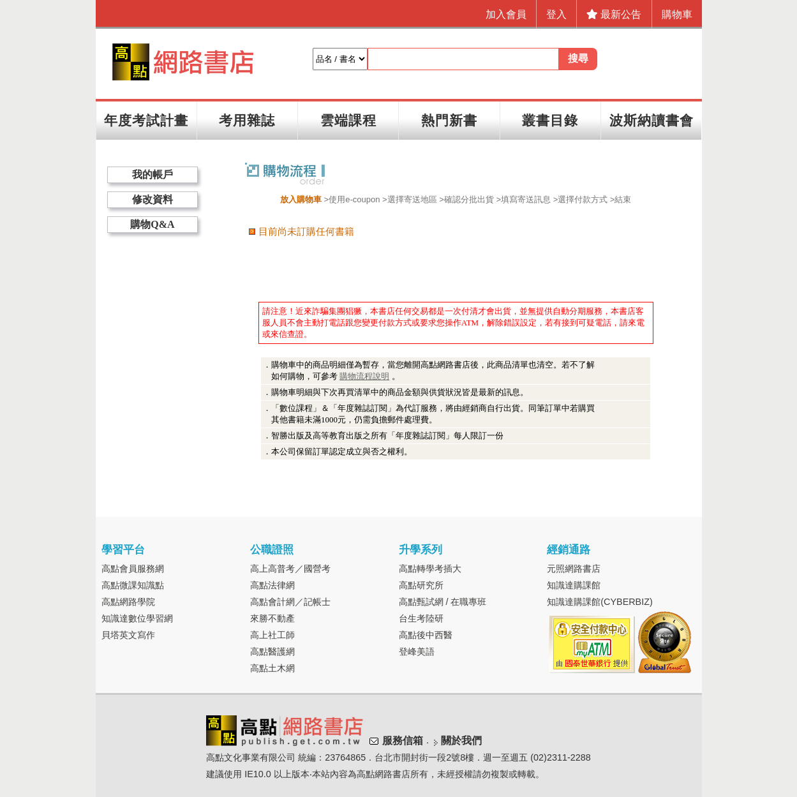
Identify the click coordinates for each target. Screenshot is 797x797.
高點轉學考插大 (430, 568)
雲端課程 (348, 120)
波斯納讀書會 (651, 120)
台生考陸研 (421, 618)
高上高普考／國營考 (290, 568)
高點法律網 (272, 585)
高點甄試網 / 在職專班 (443, 602)
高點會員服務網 (132, 568)
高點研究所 (421, 585)
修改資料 (152, 199)
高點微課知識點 (132, 585)
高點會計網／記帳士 (290, 602)
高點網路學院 (128, 602)
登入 (556, 14)
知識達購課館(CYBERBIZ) (600, 602)
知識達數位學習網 (137, 618)
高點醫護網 (272, 651)
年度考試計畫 (146, 120)
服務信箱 (402, 740)
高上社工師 (272, 635)
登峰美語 (417, 651)
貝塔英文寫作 (128, 635)
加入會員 (506, 14)
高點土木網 (272, 668)
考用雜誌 (247, 120)
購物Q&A (152, 224)
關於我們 (461, 740)
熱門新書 (449, 120)
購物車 (677, 14)
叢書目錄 (550, 120)
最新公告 (613, 14)
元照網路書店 (573, 568)
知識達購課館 (573, 585)
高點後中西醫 (425, 635)
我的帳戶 (152, 174)
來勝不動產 (272, 618)
